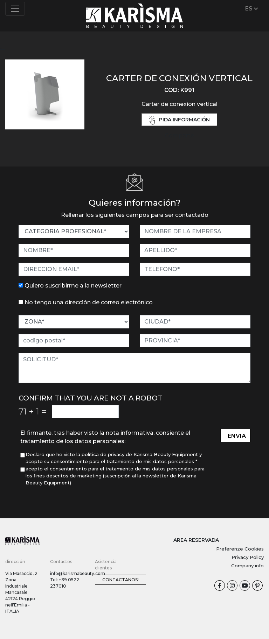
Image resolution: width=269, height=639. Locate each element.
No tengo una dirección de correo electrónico (89, 302)
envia (237, 436)
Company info (247, 565)
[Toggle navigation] (15, 9)
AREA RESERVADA (196, 540)
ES (251, 8)
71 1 (33, 411)
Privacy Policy (248, 557)
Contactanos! (120, 579)
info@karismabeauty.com (77, 573)
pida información (179, 120)
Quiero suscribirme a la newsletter (73, 285)
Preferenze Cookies (240, 549)
